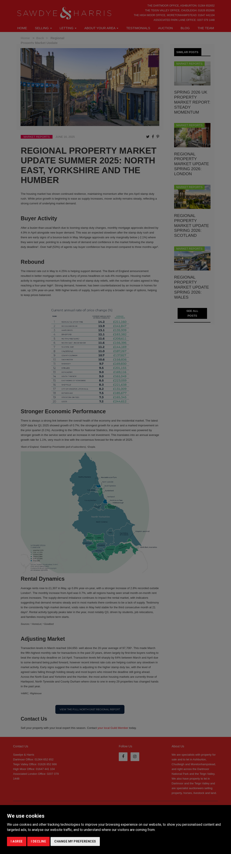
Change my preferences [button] (75, 841)
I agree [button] (17, 841)
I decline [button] (38, 841)
